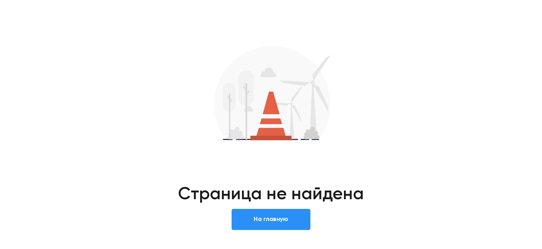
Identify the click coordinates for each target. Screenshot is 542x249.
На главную (271, 219)
